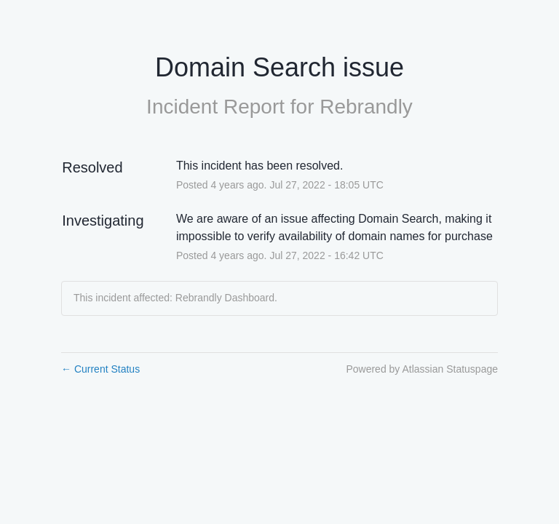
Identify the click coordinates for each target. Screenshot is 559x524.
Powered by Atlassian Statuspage (422, 369)
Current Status (100, 369)
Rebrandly (366, 106)
